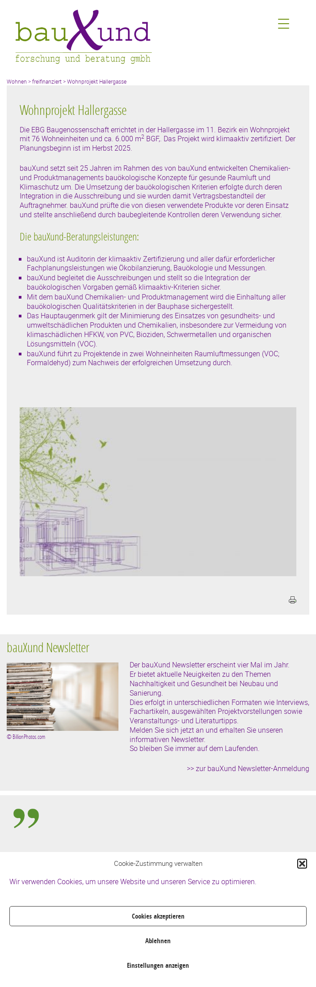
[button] (302, 863)
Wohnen (17, 81)
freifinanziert (47, 81)
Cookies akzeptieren (158, 916)
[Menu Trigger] (283, 23)
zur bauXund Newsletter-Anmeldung (252, 768)
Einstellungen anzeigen (158, 965)
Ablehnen (158, 940)
